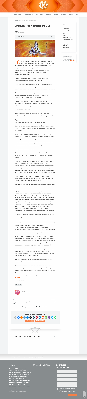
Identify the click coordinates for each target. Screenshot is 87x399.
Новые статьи (66, 28)
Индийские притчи (20, 23)
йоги (27, 386)
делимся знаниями (20, 376)
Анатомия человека (67, 49)
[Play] (17, 37)
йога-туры (19, 380)
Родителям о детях (67, 37)
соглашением (71, 388)
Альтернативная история (68, 39)
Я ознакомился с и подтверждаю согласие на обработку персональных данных (67, 390)
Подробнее (22, 391)
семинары (27, 380)
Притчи (64, 41)
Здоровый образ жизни (68, 30)
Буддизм (65, 33)
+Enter (17, 277)
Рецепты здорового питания (67, 44)
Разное (64, 35)
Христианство (66, 47)
